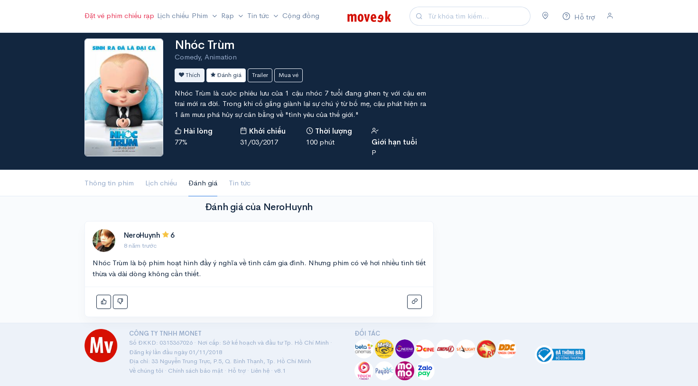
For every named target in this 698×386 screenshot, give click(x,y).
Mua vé (288, 75)
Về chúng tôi (146, 371)
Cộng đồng (300, 15)
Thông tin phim (109, 182)
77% (181, 141)
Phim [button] (201, 15)
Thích (189, 75)
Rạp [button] (228, 15)
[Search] (477, 16)
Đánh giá (226, 75)
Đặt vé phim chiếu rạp (119, 15)
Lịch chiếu (173, 15)
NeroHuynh (142, 235)
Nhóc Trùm (205, 45)
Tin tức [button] (259, 15)
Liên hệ (260, 371)
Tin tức (240, 182)
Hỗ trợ (237, 371)
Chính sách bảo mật (195, 371)
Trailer (260, 75)
